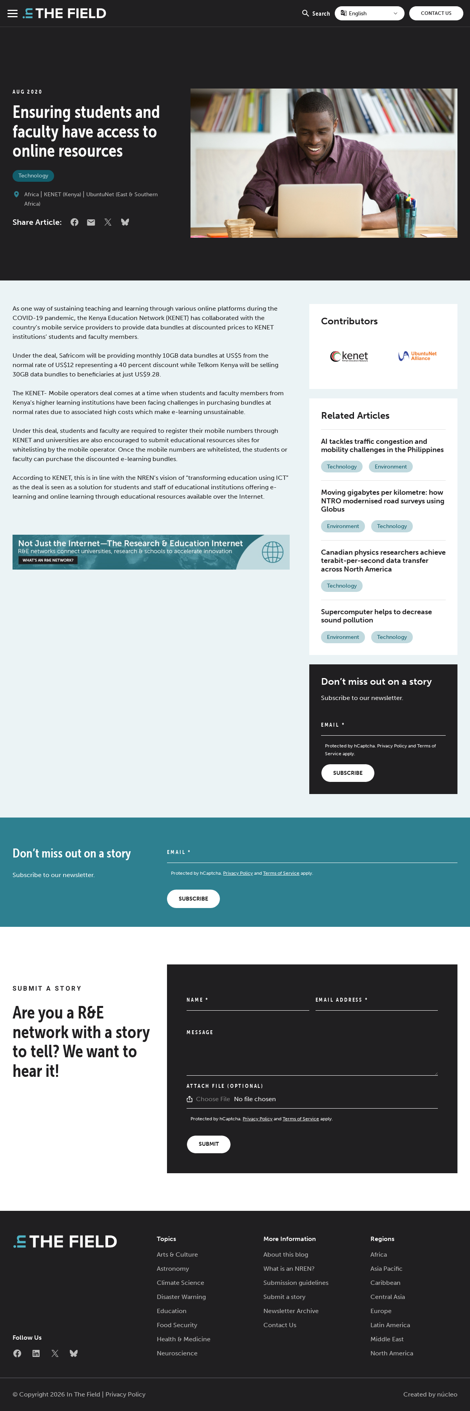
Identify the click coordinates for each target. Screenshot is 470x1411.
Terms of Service (281, 873)
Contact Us (436, 13)
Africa (31, 194)
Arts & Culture (177, 1254)
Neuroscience (177, 1353)
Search (315, 18)
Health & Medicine (184, 1339)
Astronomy (173, 1268)
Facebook (74, 222)
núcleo (447, 1394)
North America (391, 1353)
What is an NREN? (289, 1268)
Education (172, 1311)
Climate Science (180, 1282)
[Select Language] (369, 13)
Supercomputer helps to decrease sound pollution (376, 616)
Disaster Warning (181, 1297)
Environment (391, 466)
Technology (33, 175)
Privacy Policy (392, 746)
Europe (381, 1311)
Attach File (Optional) (225, 1085)
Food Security (177, 1325)
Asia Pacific (386, 1268)
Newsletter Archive (291, 1311)
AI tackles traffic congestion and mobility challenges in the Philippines (382, 445)
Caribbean (385, 1282)
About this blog (285, 1254)
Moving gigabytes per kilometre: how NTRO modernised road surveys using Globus (383, 501)
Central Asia (387, 1297)
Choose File (213, 1099)
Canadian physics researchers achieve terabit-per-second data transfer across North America (383, 560)
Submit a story (284, 1297)
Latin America (390, 1325)
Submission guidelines (295, 1282)
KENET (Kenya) (62, 194)
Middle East (387, 1339)
